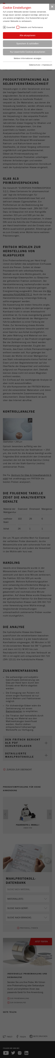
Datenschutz (34, 65)
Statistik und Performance (31, 27)
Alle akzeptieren (27, 35)
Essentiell (11, 27)
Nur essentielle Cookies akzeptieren (27, 52)
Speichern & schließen (27, 43)
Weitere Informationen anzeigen (27, 58)
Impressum (47, 65)
